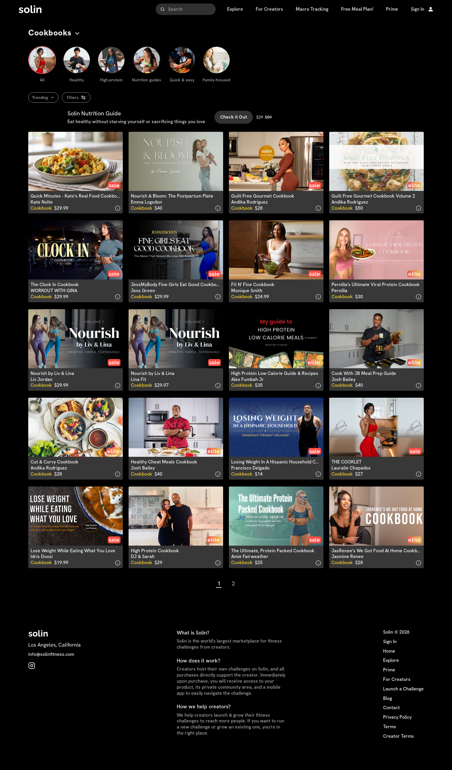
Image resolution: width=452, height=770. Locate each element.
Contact (391, 720)
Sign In (390, 654)
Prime (389, 682)
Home (389, 663)
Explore (391, 673)
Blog (387, 710)
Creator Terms (398, 748)
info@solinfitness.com (51, 667)
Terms (389, 739)
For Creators (396, 691)
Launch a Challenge (403, 701)
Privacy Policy (397, 729)
